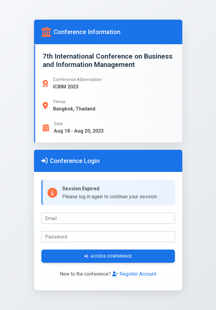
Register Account (134, 274)
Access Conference (108, 256)
